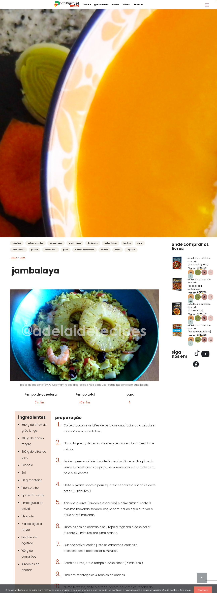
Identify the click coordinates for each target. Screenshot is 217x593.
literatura (138, 4)
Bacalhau (17, 243)
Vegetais (131, 249)
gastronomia (101, 4)
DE (204, 272)
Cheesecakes (75, 243)
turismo (87, 4)
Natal (139, 243)
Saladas (104, 249)
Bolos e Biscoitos (35, 243)
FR (211, 272)
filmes (126, 4)
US (191, 272)
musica (115, 4)
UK (197, 272)
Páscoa (34, 249)
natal (22, 257)
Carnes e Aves (56, 243)
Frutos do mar (110, 243)
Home (14, 257)
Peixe (65, 249)
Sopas (117, 249)
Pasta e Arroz (50, 249)
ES (191, 276)
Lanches (127, 243)
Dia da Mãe (93, 243)
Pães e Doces (18, 249)
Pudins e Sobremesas (84, 249)
